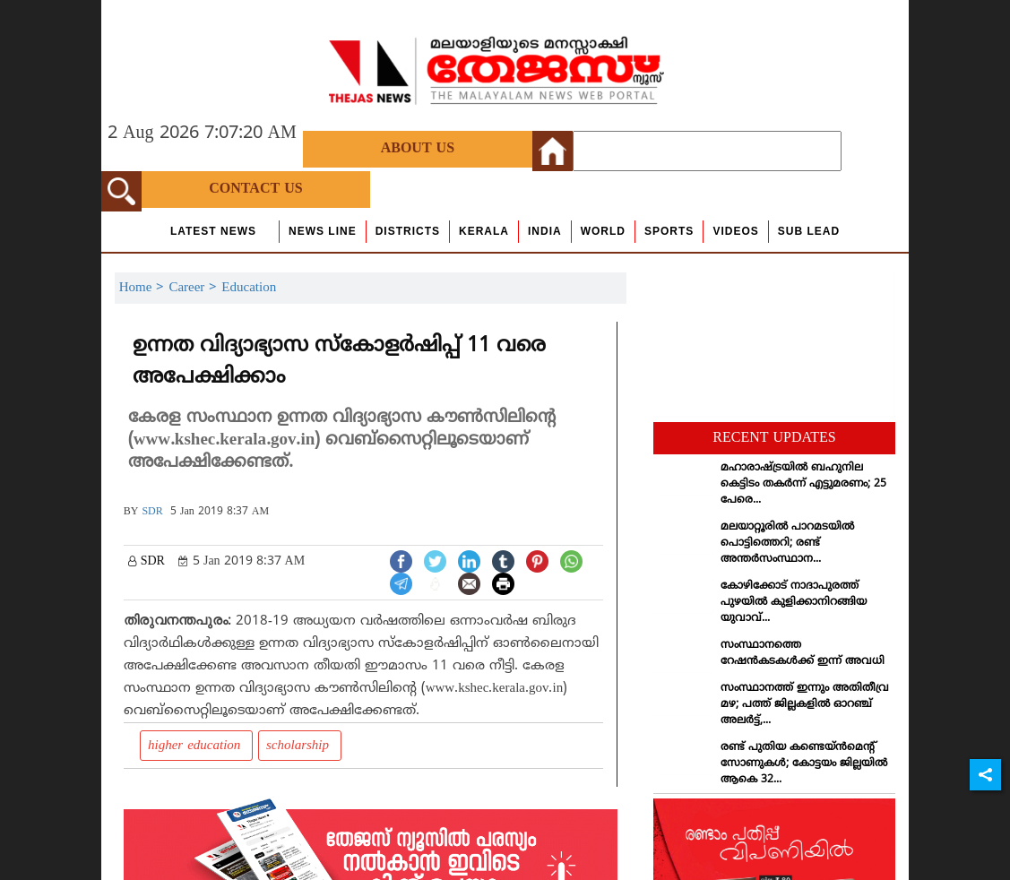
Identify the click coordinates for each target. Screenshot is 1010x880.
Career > (194, 288)
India (545, 231)
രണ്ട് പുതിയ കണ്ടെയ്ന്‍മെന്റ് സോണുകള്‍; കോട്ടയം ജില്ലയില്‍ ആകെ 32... (804, 764)
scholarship (299, 746)
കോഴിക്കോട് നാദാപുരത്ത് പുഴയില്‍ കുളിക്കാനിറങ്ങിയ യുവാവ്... (794, 602)
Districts (408, 231)
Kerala (484, 231)
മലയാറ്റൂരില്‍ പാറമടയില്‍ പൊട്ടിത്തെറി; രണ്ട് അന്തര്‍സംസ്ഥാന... (787, 543)
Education (248, 288)
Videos (735, 231)
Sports (669, 231)
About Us (417, 149)
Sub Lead (809, 231)
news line (323, 231)
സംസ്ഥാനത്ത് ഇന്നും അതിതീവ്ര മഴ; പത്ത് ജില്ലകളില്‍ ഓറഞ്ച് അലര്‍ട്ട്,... (805, 705)
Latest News (213, 231)
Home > (144, 288)
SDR (152, 512)
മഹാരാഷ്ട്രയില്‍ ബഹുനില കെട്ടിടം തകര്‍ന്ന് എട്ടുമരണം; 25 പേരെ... (803, 484)
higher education (196, 746)
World (603, 231)
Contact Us (255, 189)
